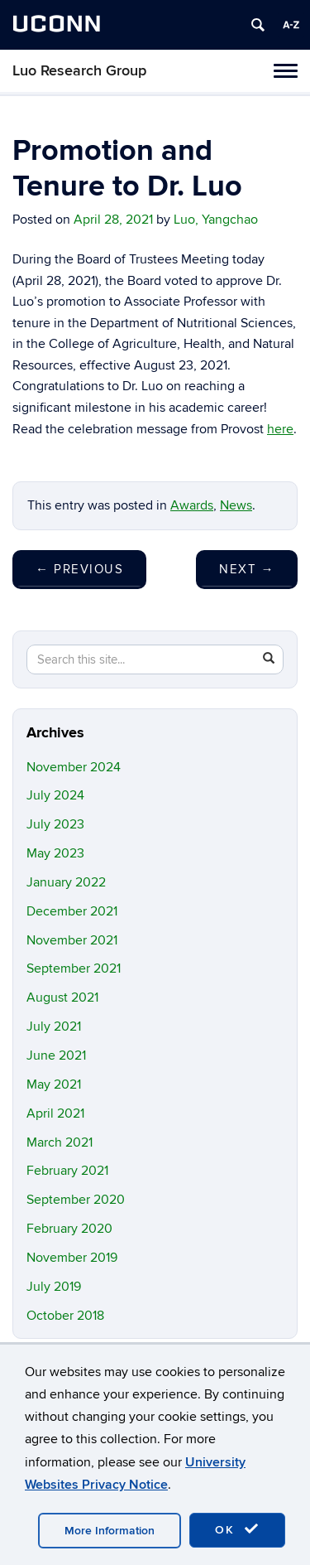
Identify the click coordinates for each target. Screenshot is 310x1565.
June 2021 (56, 1055)
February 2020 (69, 1228)
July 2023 (55, 824)
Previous (79, 569)
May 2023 (55, 853)
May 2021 (53, 1084)
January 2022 (66, 882)
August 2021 (62, 997)
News (236, 505)
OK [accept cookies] (237, 1529)
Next (246, 569)
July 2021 (53, 1026)
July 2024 (55, 795)
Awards (191, 505)
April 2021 (55, 1113)
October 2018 (65, 1315)
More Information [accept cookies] (109, 1531)
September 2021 (73, 968)
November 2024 (73, 767)
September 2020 (75, 1199)
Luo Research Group (79, 71)
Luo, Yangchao (216, 219)
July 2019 (53, 1286)
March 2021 (59, 1142)
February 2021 (67, 1170)
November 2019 (71, 1257)
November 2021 (71, 940)
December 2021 (71, 911)
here (280, 429)
